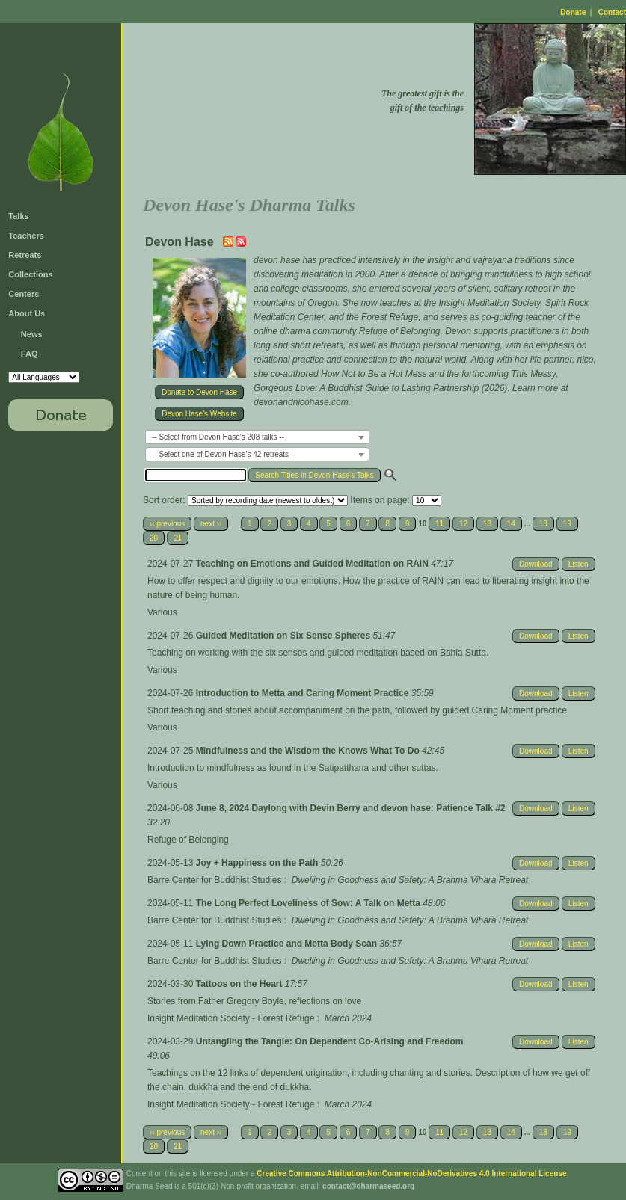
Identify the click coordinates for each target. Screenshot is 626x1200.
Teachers (26, 235)
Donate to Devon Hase (199, 392)
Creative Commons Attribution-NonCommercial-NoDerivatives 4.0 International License (411, 1173)
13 (487, 524)
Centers (23, 293)
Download (535, 564)
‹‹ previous (167, 524)
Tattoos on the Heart (240, 984)
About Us (26, 313)
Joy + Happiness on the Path (258, 863)
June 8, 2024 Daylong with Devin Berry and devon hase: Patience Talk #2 (351, 808)
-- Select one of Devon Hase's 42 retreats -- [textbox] (224, 454)
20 (154, 538)
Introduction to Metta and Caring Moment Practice (303, 693)
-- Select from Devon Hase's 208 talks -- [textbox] (218, 437)
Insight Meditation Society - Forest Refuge (230, 1018)
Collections (30, 274)
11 (439, 524)
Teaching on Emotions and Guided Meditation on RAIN (313, 564)
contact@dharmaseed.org (368, 1186)
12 (463, 524)
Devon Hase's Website (199, 414)
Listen (578, 564)
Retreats (24, 254)
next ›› (210, 524)
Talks (18, 216)
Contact (612, 12)
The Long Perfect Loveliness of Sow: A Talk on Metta (309, 903)
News (32, 334)
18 (543, 524)
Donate (573, 12)
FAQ (29, 353)
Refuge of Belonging (188, 839)
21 (178, 538)
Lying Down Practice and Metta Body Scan (288, 943)
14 (511, 524)
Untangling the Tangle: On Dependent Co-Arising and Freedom (330, 1041)
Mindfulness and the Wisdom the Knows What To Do (309, 750)
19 (567, 524)
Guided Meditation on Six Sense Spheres (284, 635)
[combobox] (257, 437)
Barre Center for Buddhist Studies (214, 880)
